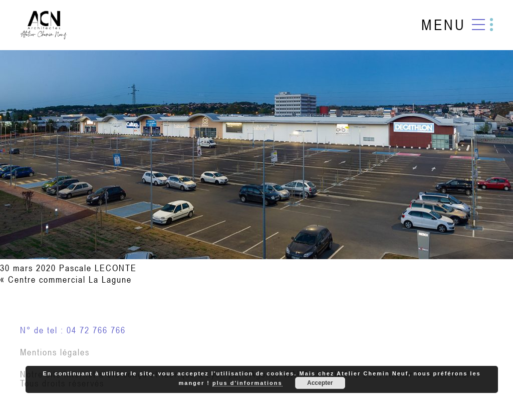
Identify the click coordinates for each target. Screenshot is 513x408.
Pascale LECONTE (98, 268)
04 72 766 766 (96, 330)
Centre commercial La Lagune (70, 279)
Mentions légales (55, 352)
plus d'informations (247, 383)
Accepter (320, 382)
